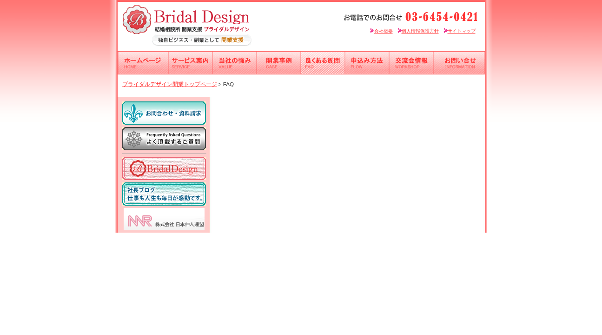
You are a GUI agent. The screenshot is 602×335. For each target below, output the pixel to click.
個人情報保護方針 (418, 31)
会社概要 (381, 31)
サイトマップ (459, 31)
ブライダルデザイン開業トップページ (169, 84)
